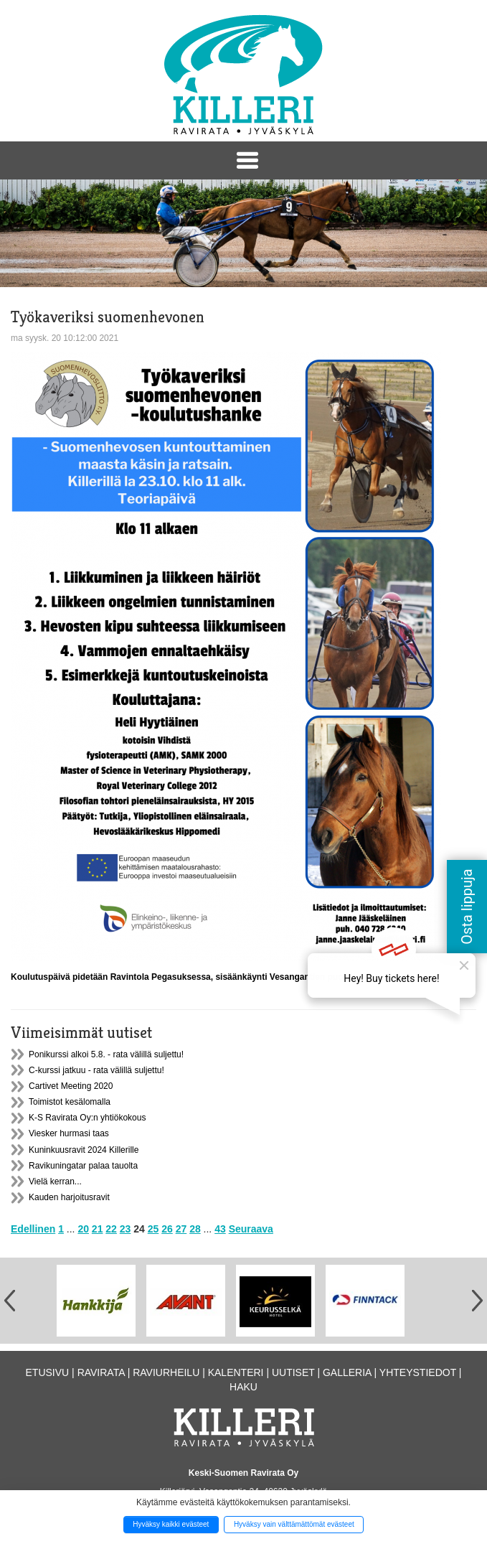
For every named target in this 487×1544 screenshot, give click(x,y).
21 (97, 1229)
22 (111, 1229)
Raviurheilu (166, 1372)
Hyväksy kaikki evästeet (171, 1524)
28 (195, 1229)
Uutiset (293, 1372)
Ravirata (101, 1372)
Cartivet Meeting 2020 (71, 1086)
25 (153, 1229)
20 (83, 1229)
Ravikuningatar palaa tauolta (83, 1166)
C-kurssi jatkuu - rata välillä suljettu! (96, 1070)
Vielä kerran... (55, 1181)
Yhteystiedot (417, 1372)
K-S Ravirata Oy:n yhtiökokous (87, 1118)
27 (181, 1229)
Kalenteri (236, 1372)
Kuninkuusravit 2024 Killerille (83, 1150)
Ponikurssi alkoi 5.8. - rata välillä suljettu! (106, 1054)
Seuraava (251, 1229)
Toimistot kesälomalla (69, 1102)
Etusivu (48, 1372)
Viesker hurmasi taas (69, 1133)
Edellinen (33, 1229)
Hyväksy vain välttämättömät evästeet (294, 1524)
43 (220, 1229)
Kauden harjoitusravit (69, 1197)
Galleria (347, 1372)
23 (125, 1229)
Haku (243, 1387)
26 (167, 1229)
